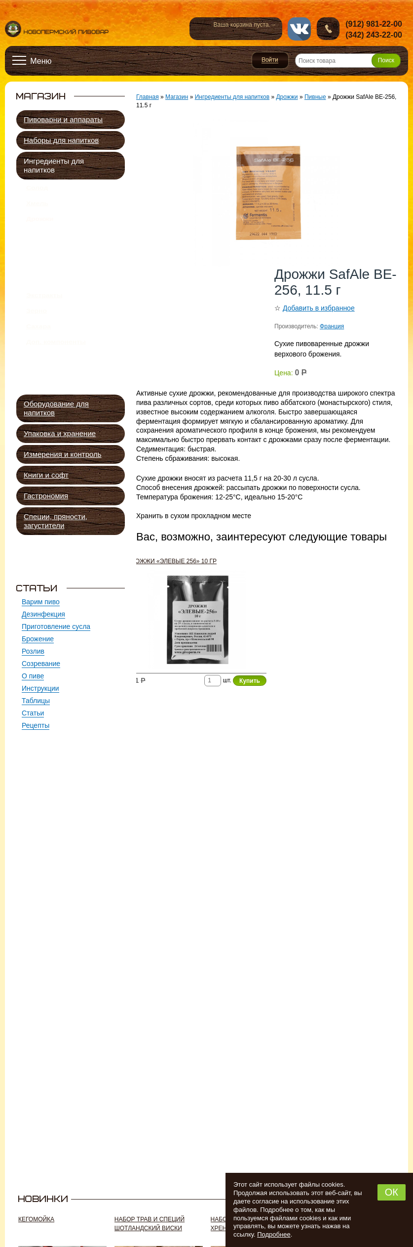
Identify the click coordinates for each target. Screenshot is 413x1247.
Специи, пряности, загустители (55, 521)
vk (299, 29)
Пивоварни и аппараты (63, 119)
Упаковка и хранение (60, 433)
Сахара (38, 362)
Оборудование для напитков (56, 408)
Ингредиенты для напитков (54, 165)
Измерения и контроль (63, 454)
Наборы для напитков (61, 140)
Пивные (51, 248)
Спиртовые (55, 293)
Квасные (51, 259)
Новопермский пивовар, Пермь (57, 29)
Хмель (37, 209)
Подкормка (54, 305)
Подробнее (273, 1234)
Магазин (176, 96)
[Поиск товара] (348, 60)
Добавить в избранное (319, 308)
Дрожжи (39, 228)
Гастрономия (46, 495)
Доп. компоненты (56, 381)
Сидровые (53, 270)
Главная (147, 96)
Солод (37, 190)
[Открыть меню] (32, 60)
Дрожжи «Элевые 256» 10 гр (172, 561)
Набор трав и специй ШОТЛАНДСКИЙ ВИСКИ (149, 1224)
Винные (50, 282)
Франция (332, 326)
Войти (270, 60)
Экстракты (44, 323)
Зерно (36, 343)
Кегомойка (36, 1219)
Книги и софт (46, 475)
